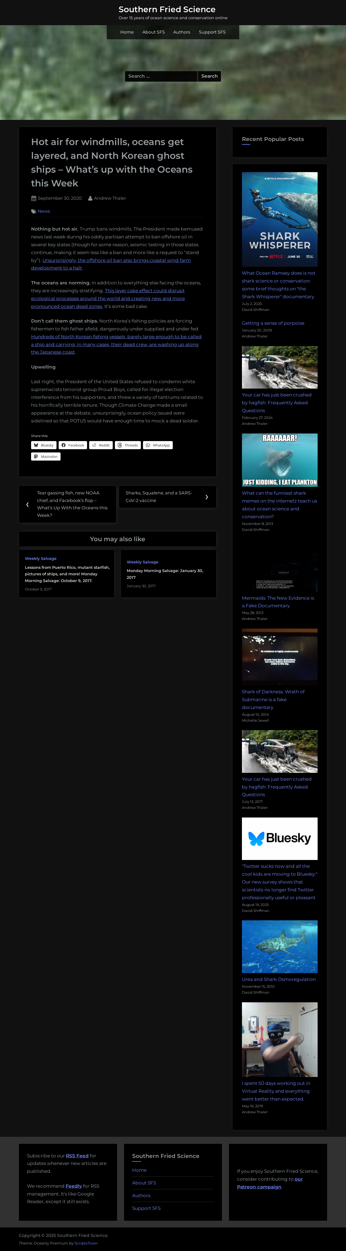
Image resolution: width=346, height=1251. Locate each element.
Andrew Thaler (110, 198)
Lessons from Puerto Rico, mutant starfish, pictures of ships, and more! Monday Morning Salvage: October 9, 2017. (67, 574)
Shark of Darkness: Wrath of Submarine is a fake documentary (273, 699)
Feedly (74, 1186)
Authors (181, 32)
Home (127, 32)
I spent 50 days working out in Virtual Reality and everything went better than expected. (276, 1091)
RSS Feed (77, 1155)
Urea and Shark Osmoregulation (279, 979)
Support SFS (212, 32)
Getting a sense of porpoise (273, 323)
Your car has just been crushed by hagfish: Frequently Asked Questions (277, 402)
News (44, 211)
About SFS (153, 32)
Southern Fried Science (167, 9)
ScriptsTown (86, 1243)
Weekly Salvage (40, 559)
